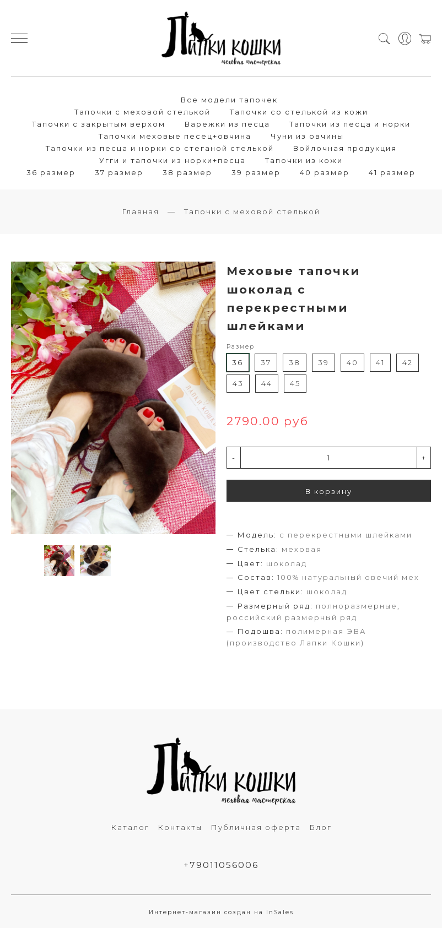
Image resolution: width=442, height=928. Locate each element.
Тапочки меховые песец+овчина (175, 136)
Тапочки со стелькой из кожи (299, 111)
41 (380, 362)
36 (237, 362)
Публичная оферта (256, 827)
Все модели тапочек (229, 99)
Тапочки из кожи (304, 160)
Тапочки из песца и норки (350, 124)
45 (295, 383)
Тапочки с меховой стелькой (142, 111)
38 (294, 362)
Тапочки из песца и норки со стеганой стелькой (160, 148)
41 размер (392, 172)
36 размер (51, 172)
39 (323, 362)
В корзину (328, 491)
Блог (320, 827)
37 (266, 362)
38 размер (187, 172)
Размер (241, 346)
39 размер (256, 172)
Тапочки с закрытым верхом (98, 124)
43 (238, 383)
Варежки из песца (227, 124)
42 (407, 362)
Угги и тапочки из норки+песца (172, 160)
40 (352, 362)
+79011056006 (221, 865)
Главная (140, 211)
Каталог (130, 827)
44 (266, 383)
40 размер (324, 172)
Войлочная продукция (345, 148)
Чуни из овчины (307, 136)
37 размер (119, 172)
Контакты (180, 827)
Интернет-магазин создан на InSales (221, 912)
